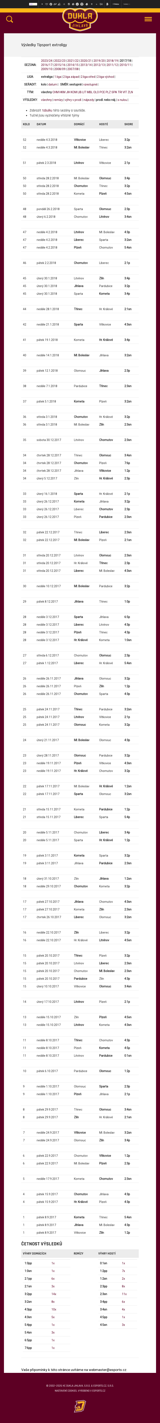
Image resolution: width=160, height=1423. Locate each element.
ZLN (130, 92)
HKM (62, 92)
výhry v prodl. (73, 100)
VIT (125, 92)
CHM (55, 92)
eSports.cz (98, 1390)
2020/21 (86, 60)
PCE (102, 92)
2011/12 (112, 65)
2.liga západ (71, 76)
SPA (114, 92)
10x (53, 1309)
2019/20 (99, 60)
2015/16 (59, 65)
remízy (58, 100)
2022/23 (59, 60)
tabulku (47, 110)
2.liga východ (105, 76)
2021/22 (73, 60)
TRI (120, 92)
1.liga (57, 76)
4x (123, 1309)
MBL (90, 92)
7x (123, 1271)
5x (53, 1317)
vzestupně (90, 84)
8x (53, 1301)
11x (124, 1294)
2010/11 (125, 65)
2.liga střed (88, 76)
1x (53, 1263)
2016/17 (46, 65)
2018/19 (112, 60)
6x (53, 1278)
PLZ (108, 92)
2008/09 (59, 69)
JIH (68, 92)
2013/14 (86, 65)
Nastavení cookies (66, 1390)
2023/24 (46, 60)
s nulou (122, 100)
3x (53, 1286)
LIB (80, 92)
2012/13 (99, 65)
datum (52, 84)
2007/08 (73, 69)
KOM (74, 92)
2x (123, 1278)
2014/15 (73, 65)
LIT (84, 92)
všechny (46, 100)
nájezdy (89, 100)
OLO (96, 92)
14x (53, 1294)
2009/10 (46, 69)
